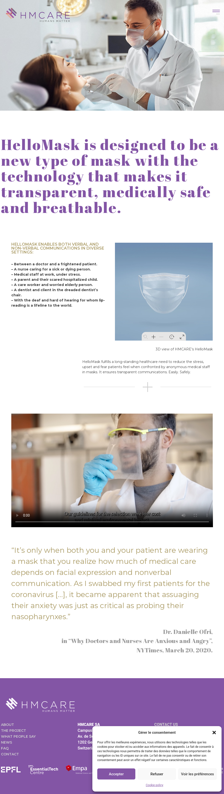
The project (13, 730)
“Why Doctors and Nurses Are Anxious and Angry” (139, 641)
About (7, 724)
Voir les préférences (197, 774)
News (6, 742)
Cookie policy (154, 785)
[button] (214, 732)
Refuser (156, 774)
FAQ (5, 748)
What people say (18, 736)
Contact (10, 754)
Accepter (116, 774)
